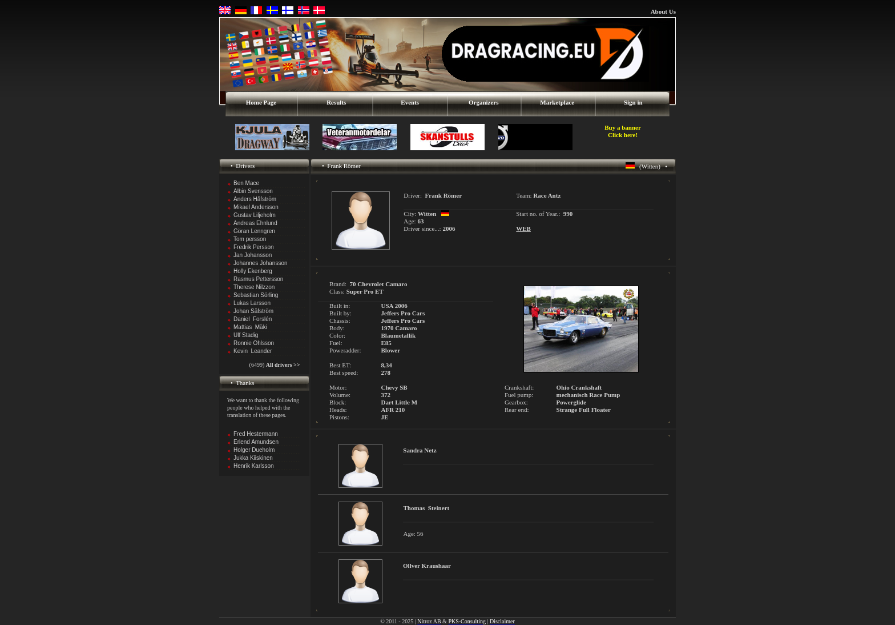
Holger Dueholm (254, 450)
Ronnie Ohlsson (253, 343)
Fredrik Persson (253, 247)
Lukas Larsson (252, 303)
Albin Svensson (253, 191)
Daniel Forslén (252, 319)
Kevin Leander (252, 351)
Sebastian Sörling (255, 295)
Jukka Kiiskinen (253, 458)
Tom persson (249, 239)
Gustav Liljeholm (254, 215)
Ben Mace (246, 183)
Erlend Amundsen (256, 442)
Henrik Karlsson (253, 466)
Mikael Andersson (256, 207)
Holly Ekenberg (252, 271)
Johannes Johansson (260, 263)
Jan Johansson (252, 255)
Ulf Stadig (245, 335)
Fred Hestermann (255, 434)
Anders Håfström (254, 199)
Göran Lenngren (254, 231)
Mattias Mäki (250, 327)
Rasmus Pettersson (258, 279)
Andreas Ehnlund (255, 223)
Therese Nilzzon (254, 287)
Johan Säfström (253, 311)
